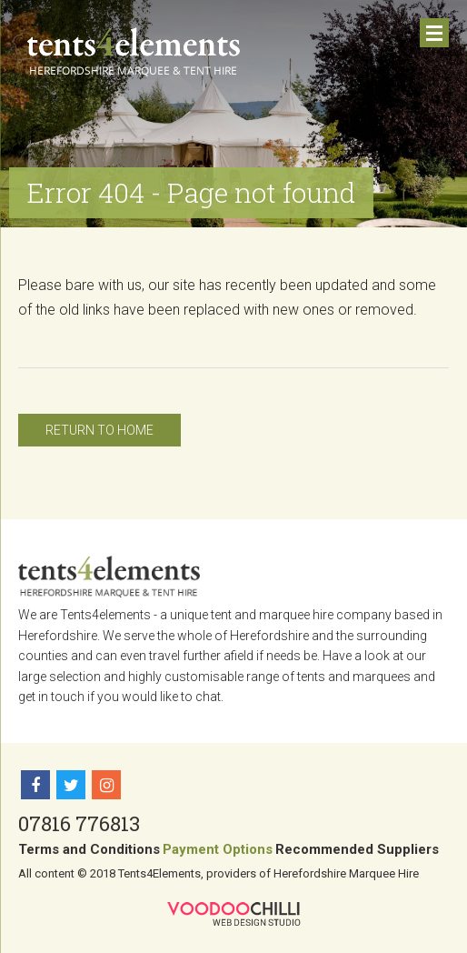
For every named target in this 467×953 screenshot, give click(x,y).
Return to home (99, 430)
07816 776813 (79, 823)
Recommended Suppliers (357, 849)
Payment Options (218, 849)
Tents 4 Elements (133, 51)
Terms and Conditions (89, 849)
